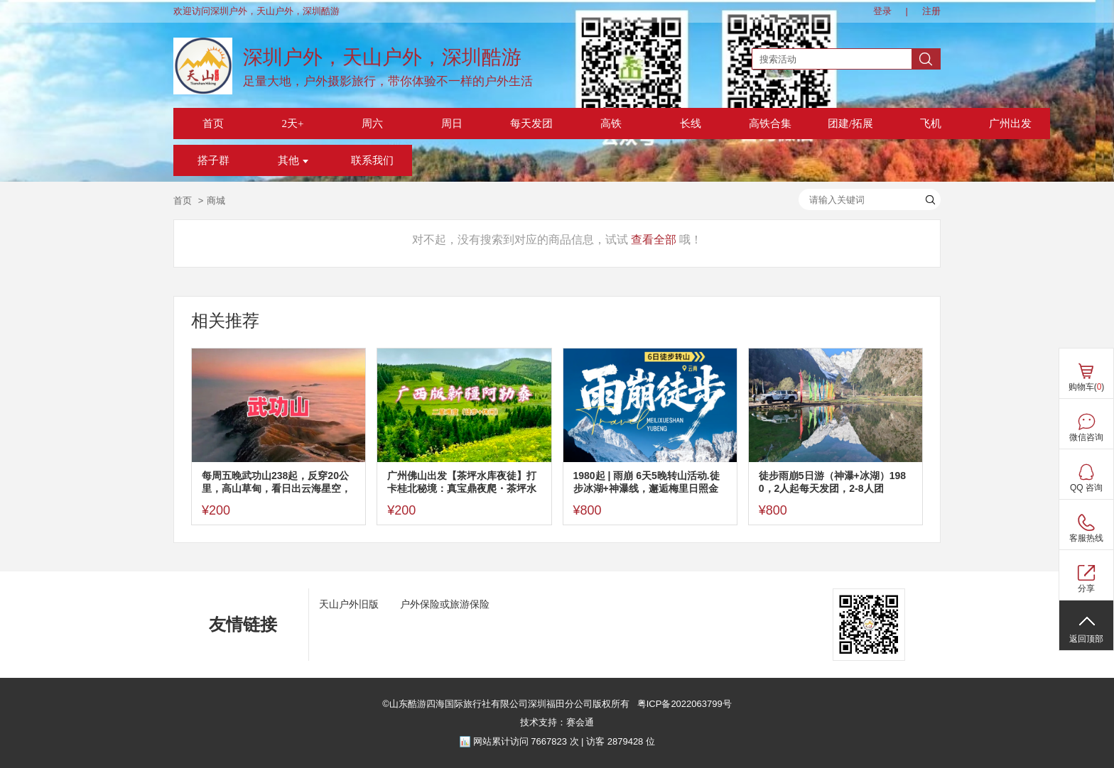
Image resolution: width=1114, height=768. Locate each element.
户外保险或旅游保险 (445, 604)
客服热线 (1086, 538)
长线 (690, 123)
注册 (931, 11)
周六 (372, 123)
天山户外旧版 (349, 604)
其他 (293, 160)
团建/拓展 (850, 123)
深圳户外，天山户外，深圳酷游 (382, 57)
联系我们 (372, 160)
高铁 (611, 123)
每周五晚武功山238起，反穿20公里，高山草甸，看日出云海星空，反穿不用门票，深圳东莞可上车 (276, 482)
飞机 (930, 123)
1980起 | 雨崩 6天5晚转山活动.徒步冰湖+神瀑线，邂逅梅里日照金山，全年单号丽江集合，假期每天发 (648, 482)
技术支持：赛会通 (557, 722)
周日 (452, 123)
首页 (213, 123)
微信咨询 (1086, 437)
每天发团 (531, 123)
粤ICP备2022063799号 (683, 703)
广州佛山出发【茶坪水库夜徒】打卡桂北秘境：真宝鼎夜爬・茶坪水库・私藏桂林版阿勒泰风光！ (461, 482)
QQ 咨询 (1086, 488)
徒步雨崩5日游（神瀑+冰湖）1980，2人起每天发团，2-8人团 (832, 482)
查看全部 (653, 240)
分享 (1086, 588)
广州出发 (1010, 123)
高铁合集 (770, 123)
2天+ (293, 123)
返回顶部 (1086, 639)
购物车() (1087, 387)
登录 (882, 11)
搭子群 (213, 160)
